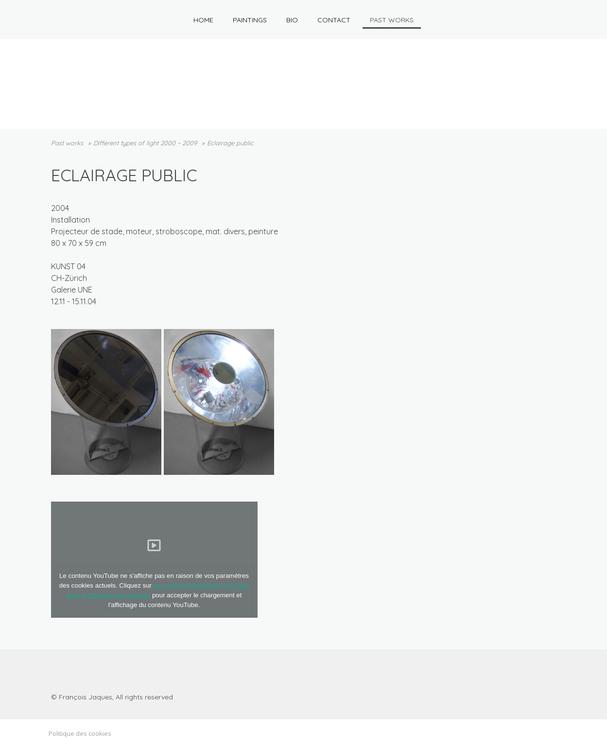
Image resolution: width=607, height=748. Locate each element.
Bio (292, 20)
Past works (392, 20)
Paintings (250, 20)
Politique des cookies (80, 733)
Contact (333, 20)
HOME (203, 20)
